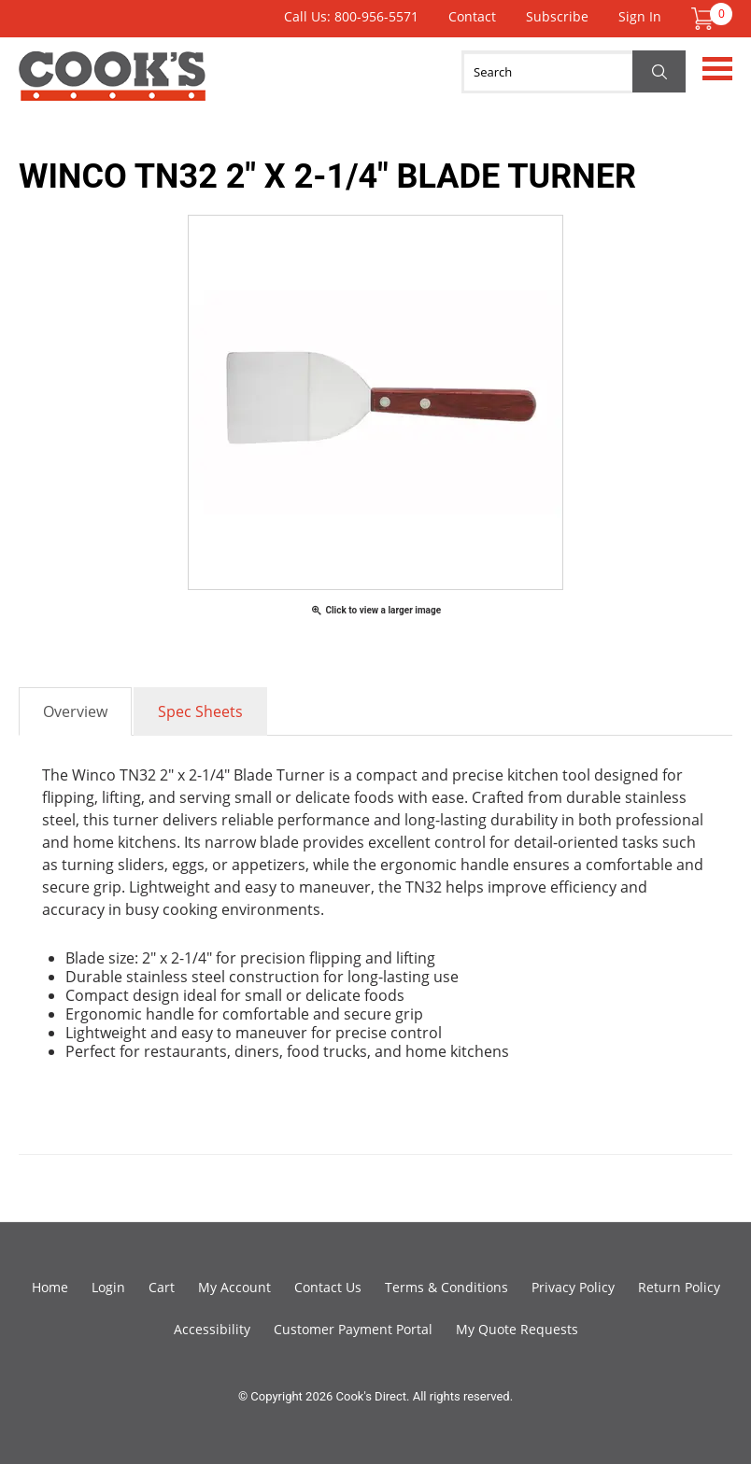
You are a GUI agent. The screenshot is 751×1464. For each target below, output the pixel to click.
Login (108, 1287)
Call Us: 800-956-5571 (351, 16)
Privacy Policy (573, 1287)
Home (50, 1287)
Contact (472, 16)
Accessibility (212, 1329)
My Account (234, 1287)
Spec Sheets (200, 711)
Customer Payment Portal (353, 1329)
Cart (162, 1287)
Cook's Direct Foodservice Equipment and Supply (112, 86)
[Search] (573, 72)
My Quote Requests (517, 1329)
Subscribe (557, 16)
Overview (75, 711)
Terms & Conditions (446, 1287)
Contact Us (327, 1287)
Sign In (639, 16)
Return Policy (679, 1287)
